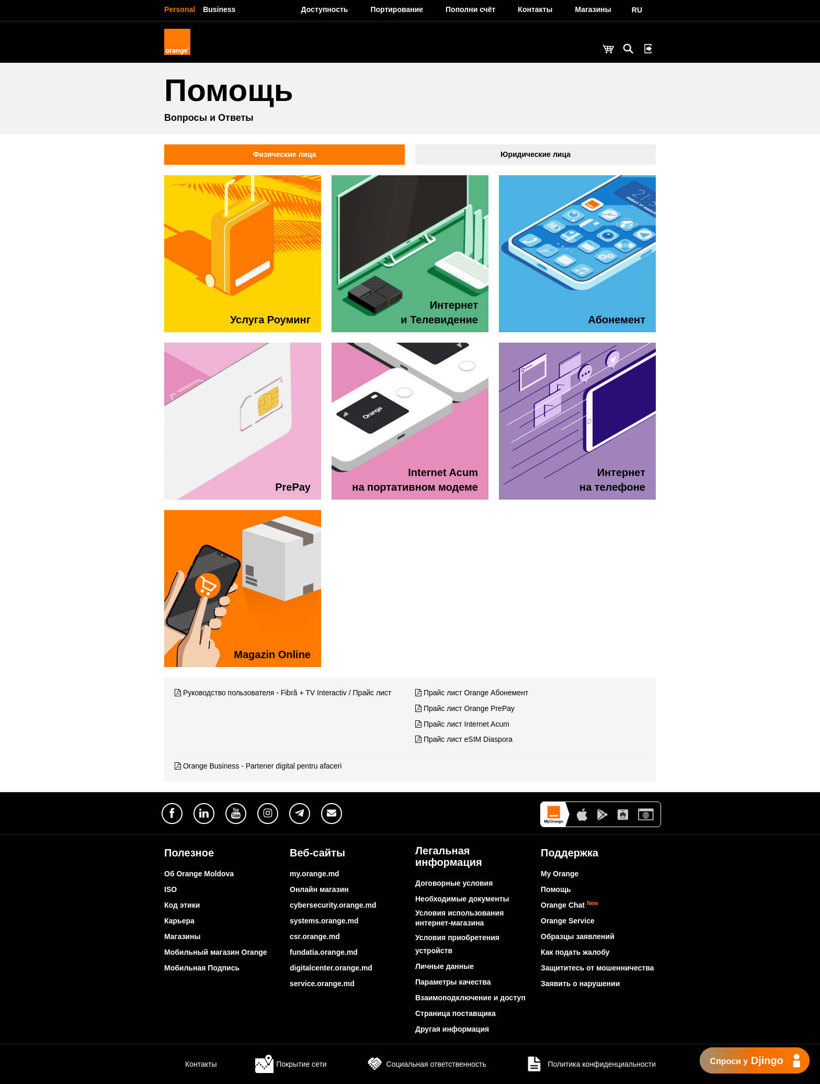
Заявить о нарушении (580, 983)
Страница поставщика (455, 1013)
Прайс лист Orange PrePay (469, 708)
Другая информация (452, 1029)
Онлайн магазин (319, 889)
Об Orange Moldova (199, 874)
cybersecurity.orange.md (333, 905)
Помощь (556, 889)
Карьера (179, 921)
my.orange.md (314, 874)
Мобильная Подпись (202, 968)
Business (219, 9)
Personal (179, 9)
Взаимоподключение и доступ (470, 997)
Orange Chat (569, 905)
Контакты (190, 1064)
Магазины (182, 936)
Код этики (182, 905)
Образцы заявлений (577, 936)
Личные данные (444, 966)
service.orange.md (322, 983)
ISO (170, 889)
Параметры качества (453, 982)
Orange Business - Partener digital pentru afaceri (262, 766)
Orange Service (568, 921)
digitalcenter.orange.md (331, 968)
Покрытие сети (290, 1064)
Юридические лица (535, 154)
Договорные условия (454, 883)
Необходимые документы (462, 899)
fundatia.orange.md (324, 952)
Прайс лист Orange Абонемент (476, 692)
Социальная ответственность (426, 1064)
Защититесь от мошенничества (597, 968)
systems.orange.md (324, 921)
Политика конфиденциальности (590, 1064)
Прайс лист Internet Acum (466, 724)
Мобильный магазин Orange (215, 952)
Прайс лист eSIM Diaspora (468, 739)
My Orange (559, 874)
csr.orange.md (315, 936)
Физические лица (284, 154)
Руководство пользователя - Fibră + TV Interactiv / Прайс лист (287, 692)
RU (637, 10)
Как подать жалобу (575, 952)
